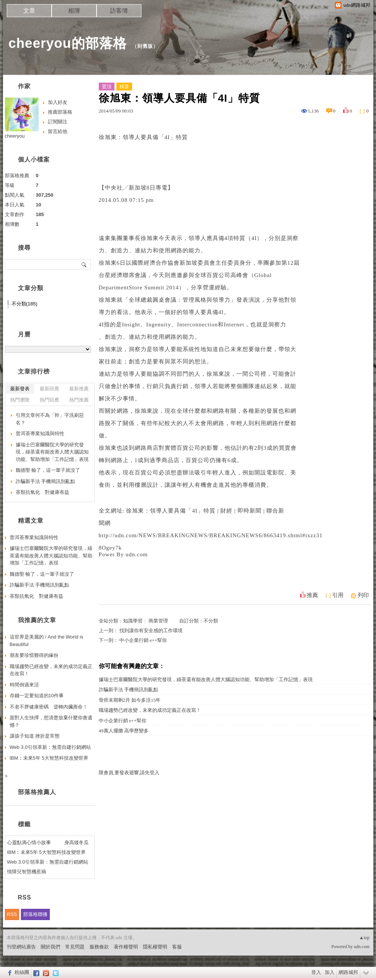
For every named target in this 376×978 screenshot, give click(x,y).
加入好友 (57, 102)
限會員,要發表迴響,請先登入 (129, 772)
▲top (364, 937)
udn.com (362, 946)
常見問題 (75, 947)
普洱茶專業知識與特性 (40, 433)
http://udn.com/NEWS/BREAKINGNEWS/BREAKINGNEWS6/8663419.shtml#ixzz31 (211, 535)
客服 (177, 947)
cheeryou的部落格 (68, 43)
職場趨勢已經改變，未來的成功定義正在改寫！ (150, 710)
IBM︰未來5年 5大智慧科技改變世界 (49, 758)
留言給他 (57, 131)
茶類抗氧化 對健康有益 (42, 492)
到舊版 (145, 46)
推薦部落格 (60, 112)
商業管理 (158, 621)
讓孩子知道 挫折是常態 (35, 736)
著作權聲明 (126, 947)
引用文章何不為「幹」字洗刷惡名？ (50, 418)
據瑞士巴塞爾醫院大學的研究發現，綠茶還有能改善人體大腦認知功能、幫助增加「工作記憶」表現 (206, 679)
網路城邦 (348, 972)
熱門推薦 (79, 400)
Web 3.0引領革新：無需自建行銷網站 (50, 747)
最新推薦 (79, 388)
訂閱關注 (57, 121)
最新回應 (49, 388)
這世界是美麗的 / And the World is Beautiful (46, 640)
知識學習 (133, 621)
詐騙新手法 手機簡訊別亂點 (128, 689)
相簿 (74, 10)
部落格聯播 (35, 914)
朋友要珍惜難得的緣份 (34, 655)
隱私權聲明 (155, 947)
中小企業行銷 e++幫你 (143, 640)
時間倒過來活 (24, 685)
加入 (329, 972)
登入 (316, 972)
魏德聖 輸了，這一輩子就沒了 (48, 470)
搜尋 (84, 264)
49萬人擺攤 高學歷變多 (124, 731)
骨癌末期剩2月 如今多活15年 (130, 700)
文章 (29, 10)
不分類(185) (24, 304)
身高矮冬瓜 (76, 842)
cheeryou (15, 136)
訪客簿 (119, 10)
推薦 (312, 595)
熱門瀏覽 (20, 400)
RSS (12, 914)
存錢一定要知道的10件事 (37, 695)
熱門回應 (49, 400)
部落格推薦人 (37, 792)
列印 (363, 595)
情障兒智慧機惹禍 (26, 871)
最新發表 (20, 388)
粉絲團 (22, 972)
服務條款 (99, 947)
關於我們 (50, 947)
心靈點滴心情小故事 (29, 842)
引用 (337, 595)
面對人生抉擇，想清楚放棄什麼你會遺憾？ (51, 721)
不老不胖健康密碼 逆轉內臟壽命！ (49, 707)
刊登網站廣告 (21, 947)
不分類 (211, 621)
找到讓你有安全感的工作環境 (151, 630)
